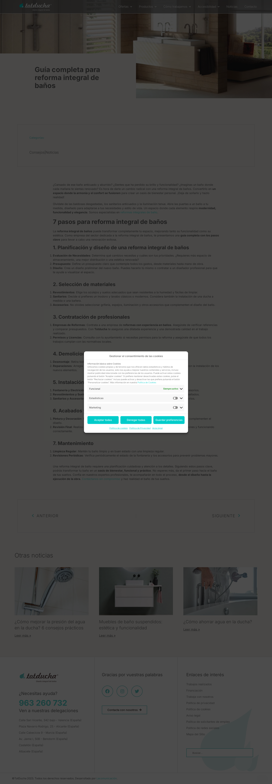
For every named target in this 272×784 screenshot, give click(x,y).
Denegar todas (136, 420)
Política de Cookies (147, 382)
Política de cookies (118, 428)
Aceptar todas (103, 420)
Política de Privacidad (140, 428)
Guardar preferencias (168, 420)
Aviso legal (157, 428)
